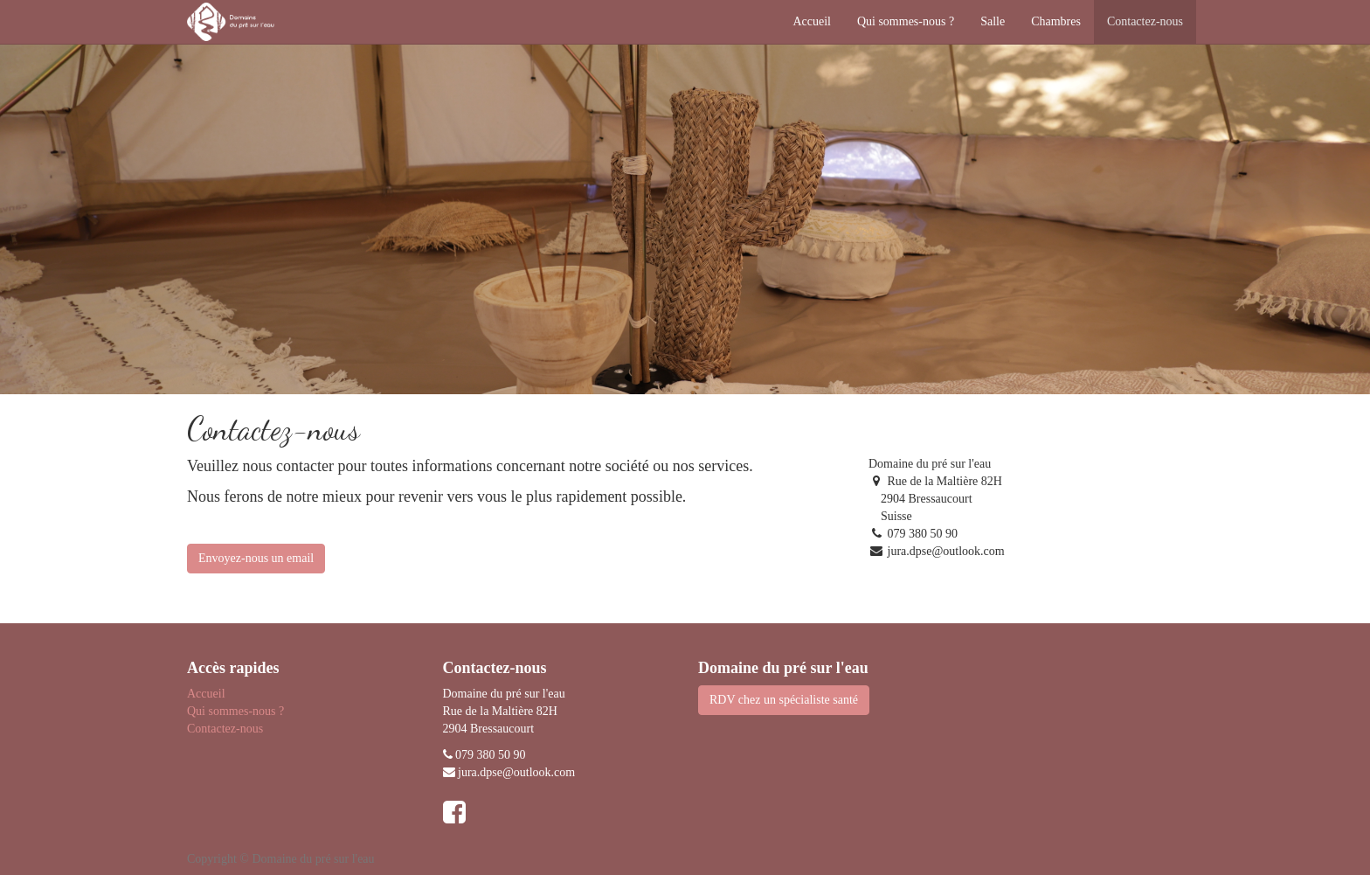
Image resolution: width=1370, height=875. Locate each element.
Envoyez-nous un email (256, 558)
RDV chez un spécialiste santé (783, 699)
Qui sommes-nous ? (235, 711)
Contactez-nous (225, 728)
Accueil (206, 693)
